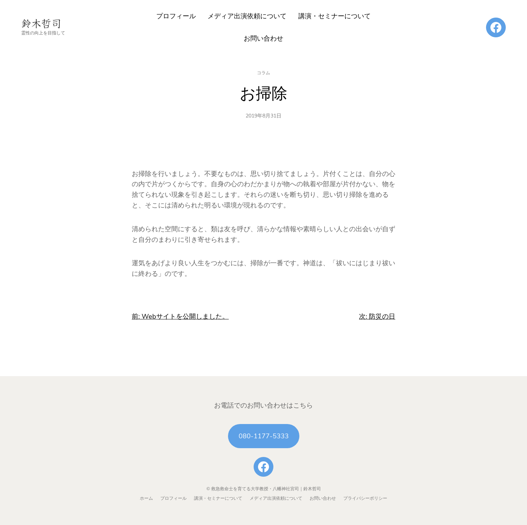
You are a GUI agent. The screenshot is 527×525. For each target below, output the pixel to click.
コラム (263, 73)
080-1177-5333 (264, 436)
